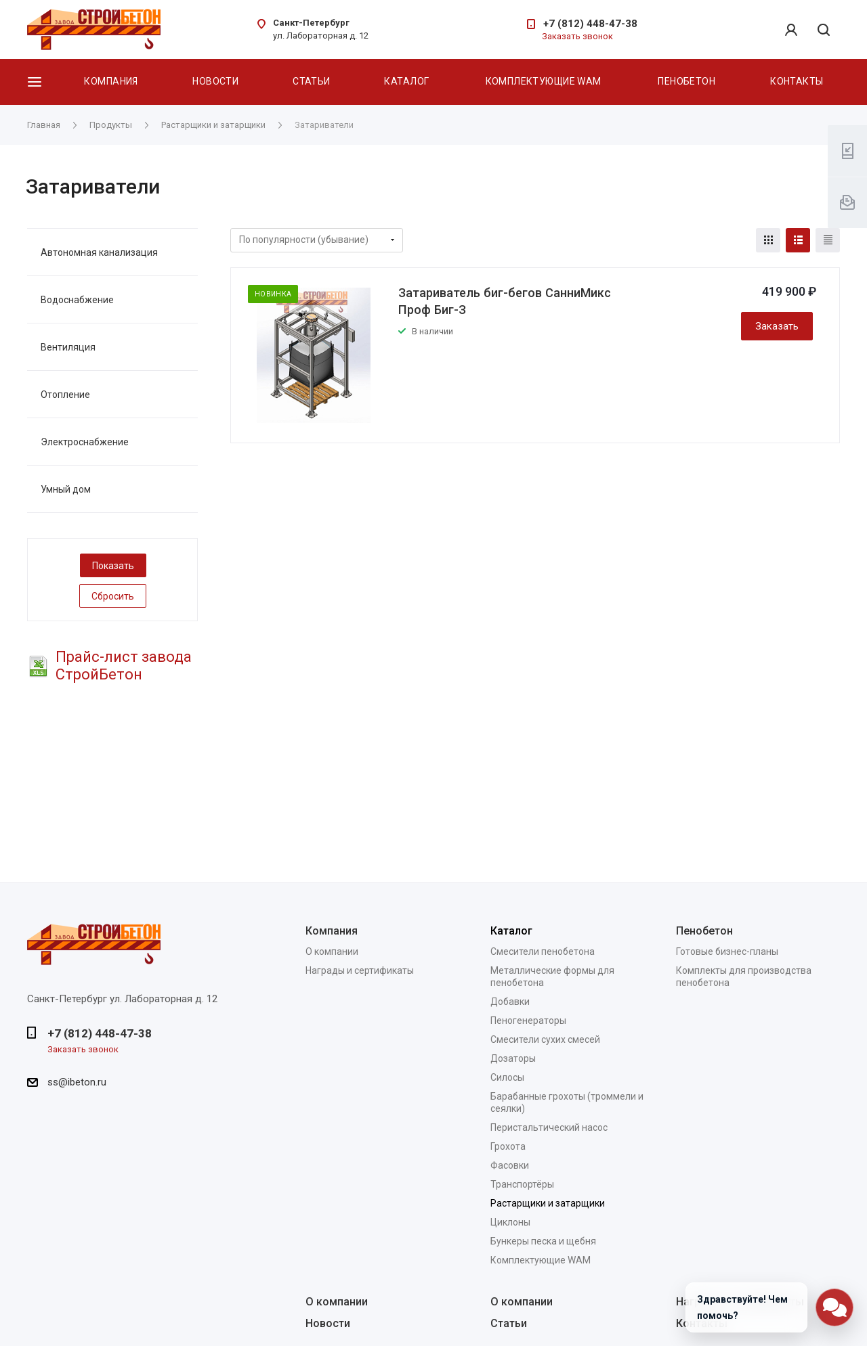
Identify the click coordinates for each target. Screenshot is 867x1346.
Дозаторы (513, 1058)
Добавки (510, 1001)
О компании (331, 951)
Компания (111, 81)
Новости (215, 81)
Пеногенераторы (528, 1020)
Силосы (507, 1077)
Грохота (508, 1146)
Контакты (796, 81)
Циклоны (510, 1222)
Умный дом (66, 489)
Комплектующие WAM (543, 81)
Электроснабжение (85, 441)
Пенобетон (686, 81)
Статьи (312, 81)
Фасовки (509, 1165)
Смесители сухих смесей (545, 1039)
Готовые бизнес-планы (727, 951)
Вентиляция (68, 347)
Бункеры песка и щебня (543, 1241)
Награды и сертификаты (359, 970)
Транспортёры (522, 1184)
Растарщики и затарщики (547, 1203)
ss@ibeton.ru (76, 1082)
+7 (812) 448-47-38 (590, 24)
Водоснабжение (77, 299)
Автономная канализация (99, 252)
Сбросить (112, 596)
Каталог (406, 81)
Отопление (65, 394)
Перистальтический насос (549, 1127)
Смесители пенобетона (542, 951)
